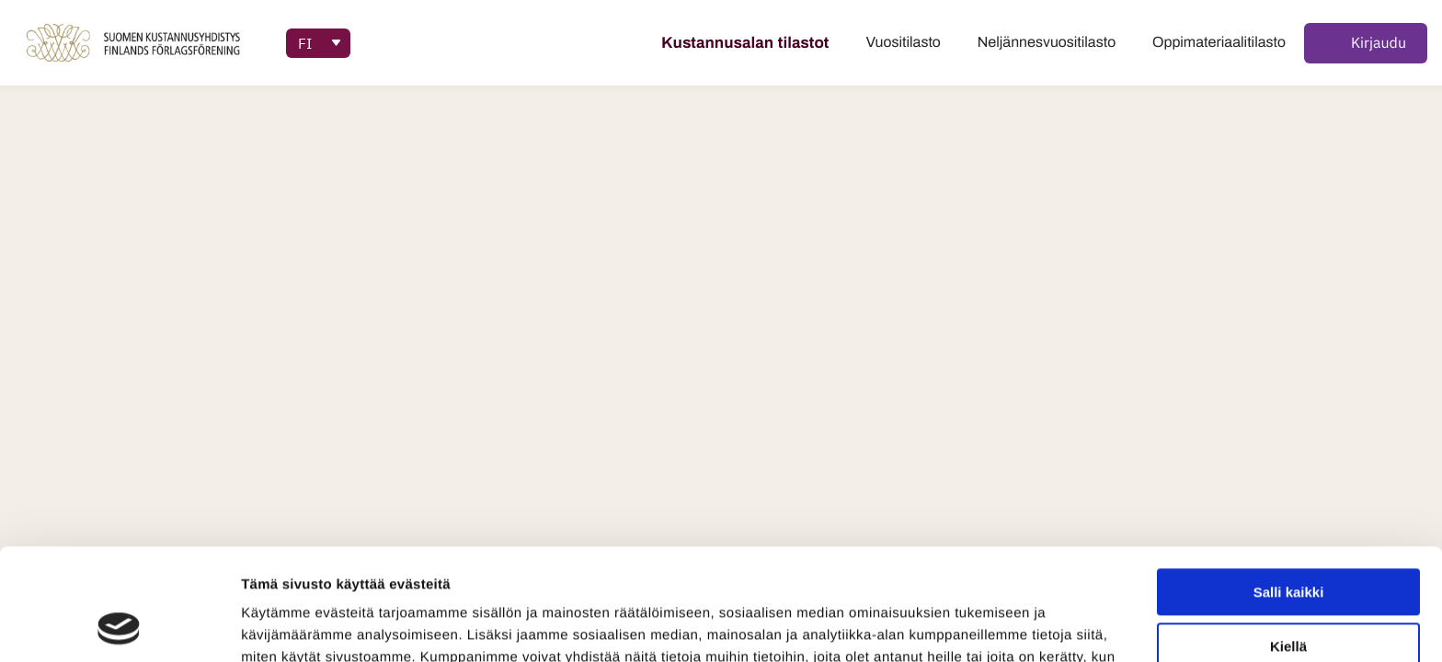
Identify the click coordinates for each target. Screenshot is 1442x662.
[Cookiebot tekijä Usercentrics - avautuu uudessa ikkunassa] (119, 626)
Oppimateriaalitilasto (1219, 43)
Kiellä (1288, 542)
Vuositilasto (903, 43)
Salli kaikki (1288, 488)
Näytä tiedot (281, 625)
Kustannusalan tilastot (745, 42)
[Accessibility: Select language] (318, 43)
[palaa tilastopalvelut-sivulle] (136, 42)
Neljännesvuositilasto (1047, 43)
